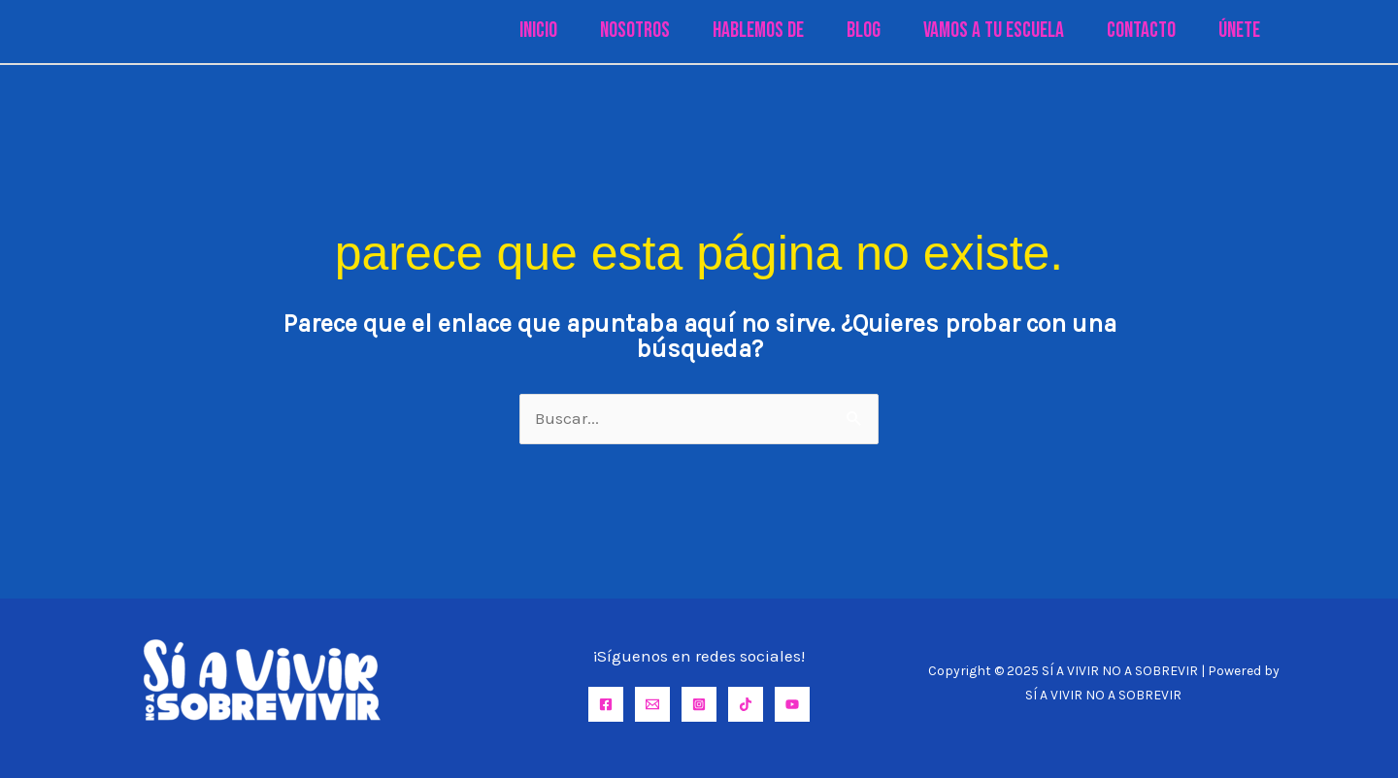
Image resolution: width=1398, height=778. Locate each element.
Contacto (1141, 30)
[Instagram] (699, 704)
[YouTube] (792, 704)
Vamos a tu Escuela (993, 30)
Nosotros (635, 30)
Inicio (538, 30)
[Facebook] (605, 704)
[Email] (652, 704)
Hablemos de (758, 30)
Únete (1239, 30)
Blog (864, 30)
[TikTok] (745, 704)
